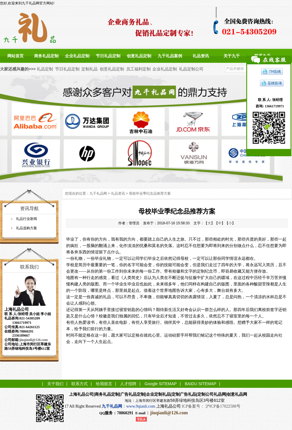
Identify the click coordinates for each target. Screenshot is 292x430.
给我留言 (104, 383)
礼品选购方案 (26, 228)
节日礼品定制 (108, 56)
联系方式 (79, 383)
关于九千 (232, 56)
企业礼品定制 (77, 56)
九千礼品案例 (170, 56)
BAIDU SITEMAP (200, 383)
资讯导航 (29, 208)
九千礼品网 (98, 193)
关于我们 (55, 383)
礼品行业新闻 (26, 219)
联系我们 (29, 266)
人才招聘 (128, 383)
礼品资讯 (201, 56)
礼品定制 (45, 69)
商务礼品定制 (46, 56)
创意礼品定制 (139, 56)
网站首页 (15, 56)
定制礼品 (89, 69)
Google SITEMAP (161, 383)
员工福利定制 (138, 69)
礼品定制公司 (191, 69)
